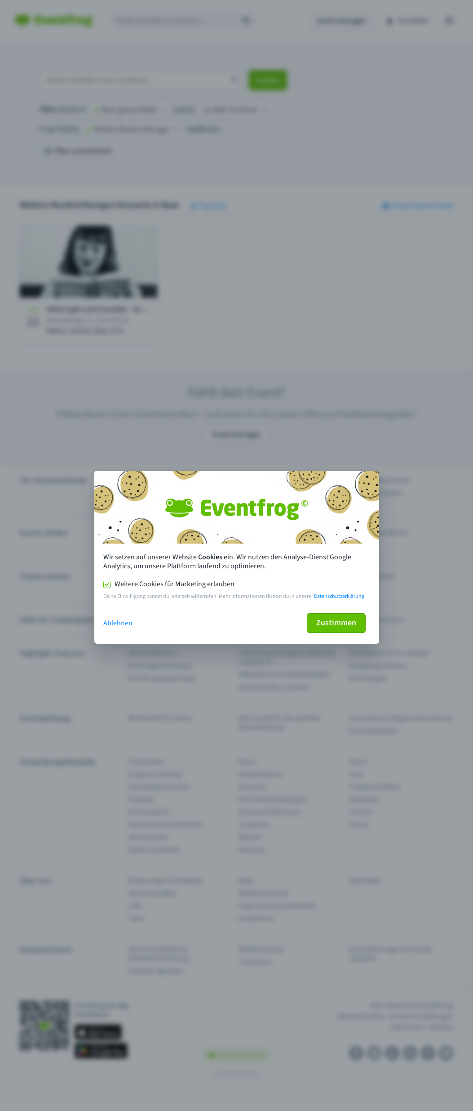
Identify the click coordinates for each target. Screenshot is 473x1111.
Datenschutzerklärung (339, 596)
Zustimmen (336, 622)
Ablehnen (118, 623)
